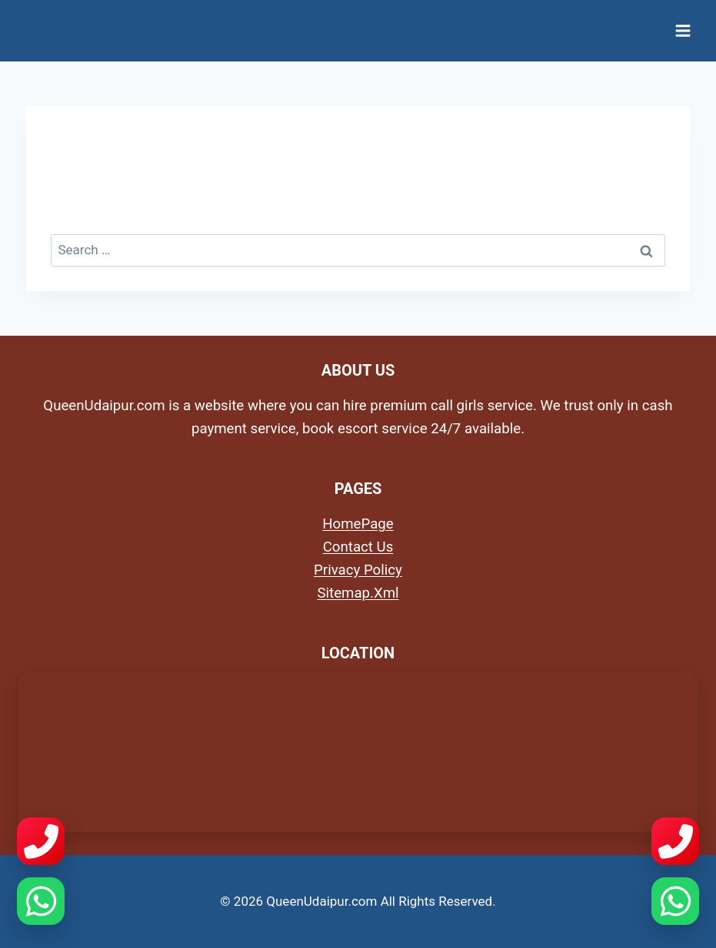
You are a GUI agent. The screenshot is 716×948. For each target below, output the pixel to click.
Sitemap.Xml (357, 593)
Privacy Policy (358, 570)
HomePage (357, 523)
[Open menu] (683, 30)
